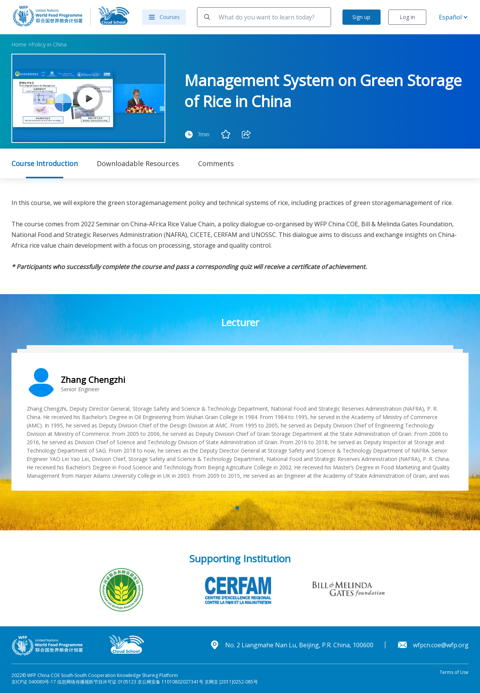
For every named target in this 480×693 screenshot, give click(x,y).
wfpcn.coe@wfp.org (441, 645)
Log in (407, 17)
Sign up (361, 17)
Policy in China (49, 44)
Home (19, 44)
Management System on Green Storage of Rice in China (323, 91)
